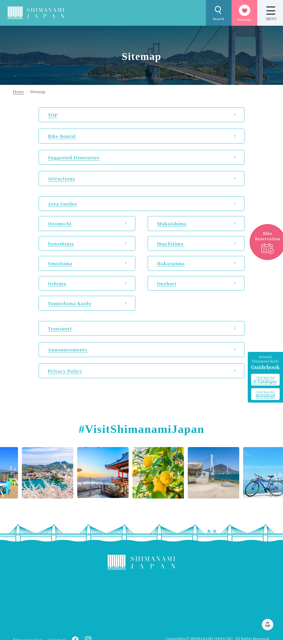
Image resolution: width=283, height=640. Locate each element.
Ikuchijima (170, 243)
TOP (53, 115)
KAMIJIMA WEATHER (141, 601)
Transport (60, 328)
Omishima (60, 263)
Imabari (166, 283)
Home (18, 91)
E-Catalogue (265, 379)
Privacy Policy (65, 371)
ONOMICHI (54, 601)
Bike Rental (62, 136)
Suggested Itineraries (73, 157)
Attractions (61, 178)
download (265, 394)
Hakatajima (171, 263)
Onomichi (60, 223)
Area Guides (62, 203)
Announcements (67, 349)
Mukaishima (172, 223)
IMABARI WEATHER (229, 601)
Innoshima (61, 243)
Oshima (57, 283)
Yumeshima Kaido (69, 303)
